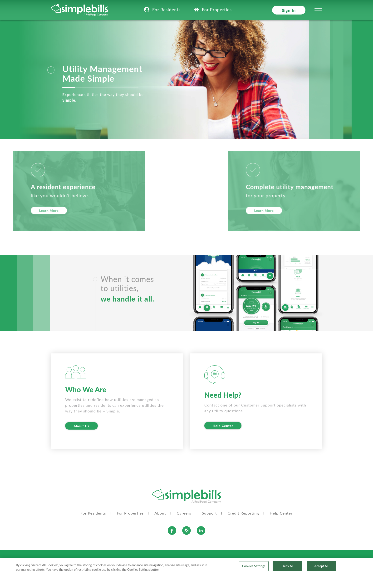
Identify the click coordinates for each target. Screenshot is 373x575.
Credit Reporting (243, 513)
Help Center (223, 426)
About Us (81, 426)
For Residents (166, 9)
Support (209, 513)
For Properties (217, 9)
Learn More (352, 210)
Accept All (321, 568)
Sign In (289, 10)
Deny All (287, 568)
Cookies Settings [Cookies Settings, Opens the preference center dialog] (253, 568)
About (160, 513)
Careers (184, 513)
